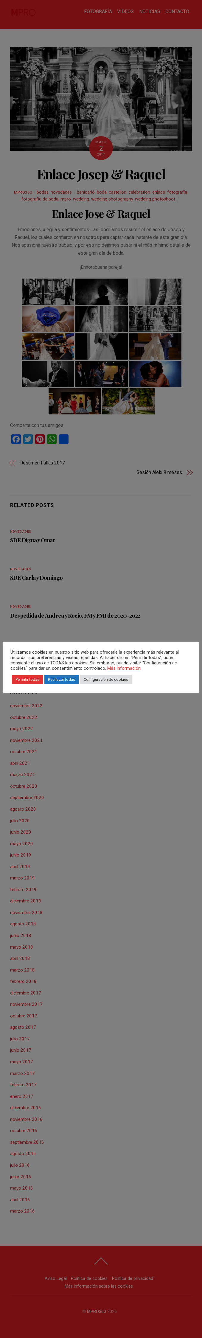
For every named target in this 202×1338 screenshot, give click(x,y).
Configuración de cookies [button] (106, 679)
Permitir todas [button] (27, 679)
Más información (124, 668)
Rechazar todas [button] (61, 679)
